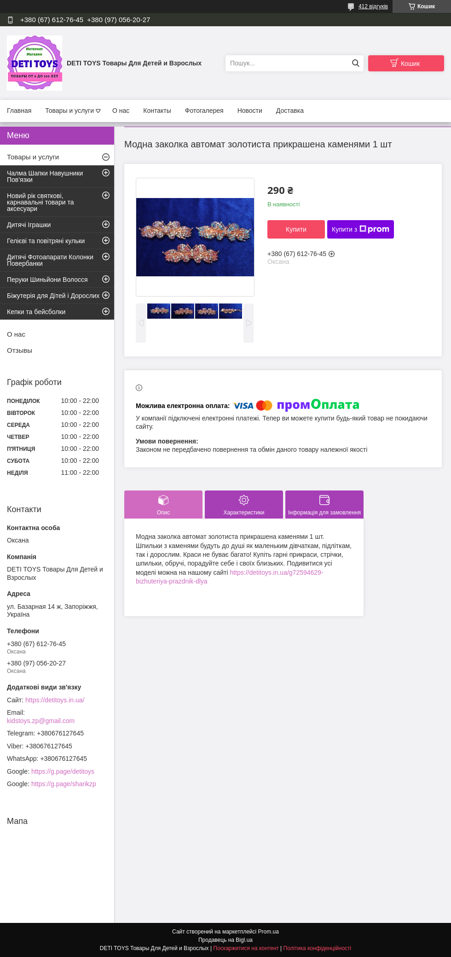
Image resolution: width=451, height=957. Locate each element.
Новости (249, 110)
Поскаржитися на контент (245, 948)
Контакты (157, 110)
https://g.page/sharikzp (63, 784)
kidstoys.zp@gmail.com (41, 720)
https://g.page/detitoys (62, 771)
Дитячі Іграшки (29, 224)
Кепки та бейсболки (36, 311)
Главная (19, 110)
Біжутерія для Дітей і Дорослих (53, 295)
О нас (120, 110)
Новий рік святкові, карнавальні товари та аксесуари (40, 202)
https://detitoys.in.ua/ (54, 700)
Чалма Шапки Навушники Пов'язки (45, 176)
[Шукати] (355, 63)
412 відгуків (373, 6)
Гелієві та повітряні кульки (46, 241)
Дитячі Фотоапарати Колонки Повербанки (50, 260)
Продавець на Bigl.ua (225, 940)
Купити (296, 229)
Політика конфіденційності (317, 948)
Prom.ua (268, 931)
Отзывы (19, 350)
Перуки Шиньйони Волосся (47, 279)
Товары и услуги (69, 110)
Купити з (360, 229)
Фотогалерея (204, 110)
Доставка (290, 110)
